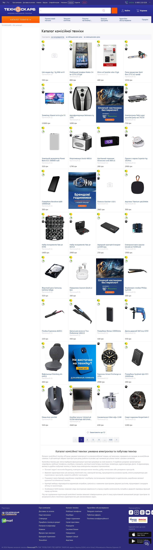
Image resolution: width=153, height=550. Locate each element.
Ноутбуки (69, 515)
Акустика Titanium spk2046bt (136, 202)
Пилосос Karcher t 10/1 (106, 202)
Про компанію (44, 508)
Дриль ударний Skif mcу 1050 (136, 331)
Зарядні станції (72, 536)
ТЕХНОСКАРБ (6, 25)
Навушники (70, 533)
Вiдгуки (45, 2)
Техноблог (43, 540)
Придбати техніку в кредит (49, 522)
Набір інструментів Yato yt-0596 (52, 246)
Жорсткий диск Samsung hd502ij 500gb (52, 289)
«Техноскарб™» (32, 547)
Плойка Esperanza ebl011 (52, 331)
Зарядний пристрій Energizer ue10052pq (108, 246)
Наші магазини (45, 515)
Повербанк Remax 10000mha (109, 331)
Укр (4, 2)
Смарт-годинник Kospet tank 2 (137, 417)
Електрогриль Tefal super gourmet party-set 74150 (135, 116)
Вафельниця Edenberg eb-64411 (52, 375)
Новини (38, 2)
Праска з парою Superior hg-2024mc (136, 159)
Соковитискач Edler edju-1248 (109, 417)
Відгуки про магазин (47, 533)
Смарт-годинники (73, 518)
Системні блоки (72, 529)
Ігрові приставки (72, 522)
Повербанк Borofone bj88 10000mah (52, 203)
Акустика (69, 540)
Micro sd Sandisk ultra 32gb (108, 72)
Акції (84, 2)
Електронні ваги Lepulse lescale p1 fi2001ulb (134, 246)
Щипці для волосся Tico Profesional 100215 (79, 332)
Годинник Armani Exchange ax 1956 (109, 375)
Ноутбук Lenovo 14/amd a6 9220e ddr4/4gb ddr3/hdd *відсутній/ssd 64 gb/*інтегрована (80, 418)
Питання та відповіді (47, 526)
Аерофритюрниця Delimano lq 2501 (82, 116)
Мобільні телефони (73, 511)
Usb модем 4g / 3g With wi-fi (53, 72)
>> (105, 440)
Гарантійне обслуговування (98, 508)
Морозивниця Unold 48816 (81, 158)
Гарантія (77, 2)
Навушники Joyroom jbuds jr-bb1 (81, 289)
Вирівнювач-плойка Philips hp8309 (136, 289)
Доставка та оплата (29, 2)
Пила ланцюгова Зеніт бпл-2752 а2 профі (134, 73)
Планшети (70, 526)
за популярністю (57, 37)
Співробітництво (54, 2)
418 (110, 440)
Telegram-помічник (94, 511)
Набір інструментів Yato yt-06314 (80, 246)
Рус (8, 2)
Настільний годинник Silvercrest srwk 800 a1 (106, 159)
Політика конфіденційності (98, 518)
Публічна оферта (93, 515)
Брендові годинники (47, 536)
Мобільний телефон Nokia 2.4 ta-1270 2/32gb (81, 73)
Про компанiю (17, 2)
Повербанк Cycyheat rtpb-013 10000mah (136, 375)
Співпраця (43, 518)
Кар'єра (71, 2)
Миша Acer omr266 (49, 417)
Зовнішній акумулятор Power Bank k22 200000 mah (53, 159)
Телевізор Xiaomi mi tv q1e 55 (53, 115)
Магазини (64, 2)
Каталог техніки (72, 508)
